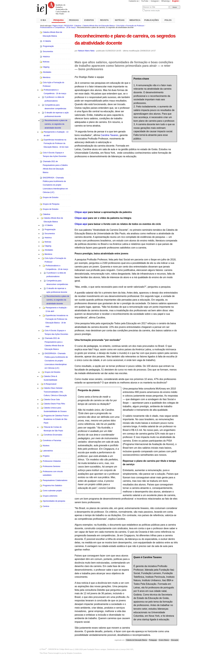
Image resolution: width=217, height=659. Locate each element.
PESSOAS (74, 20)
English (175, 1)
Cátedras (77, 26)
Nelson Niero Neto (86, 51)
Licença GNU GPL (127, 649)
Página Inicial (57, 26)
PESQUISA (58, 20)
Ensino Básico (164, 640)
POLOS (168, 20)
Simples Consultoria (74, 653)
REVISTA (104, 20)
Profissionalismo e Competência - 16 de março (58, 27)
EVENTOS (89, 20)
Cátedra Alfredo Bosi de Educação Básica (99, 26)
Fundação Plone (93, 649)
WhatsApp (165, 1)
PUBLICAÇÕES (151, 20)
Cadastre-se (134, 1)
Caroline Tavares (109, 135)
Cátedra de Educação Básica (136, 640)
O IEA (43, 20)
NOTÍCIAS (119, 20)
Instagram (155, 1)
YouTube (144, 1)
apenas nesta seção (152, 10)
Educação (174, 640)
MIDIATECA (134, 20)
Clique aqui (81, 212)
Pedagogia (153, 640)
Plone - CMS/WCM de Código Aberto (55, 649)
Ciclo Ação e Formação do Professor (130, 26)
